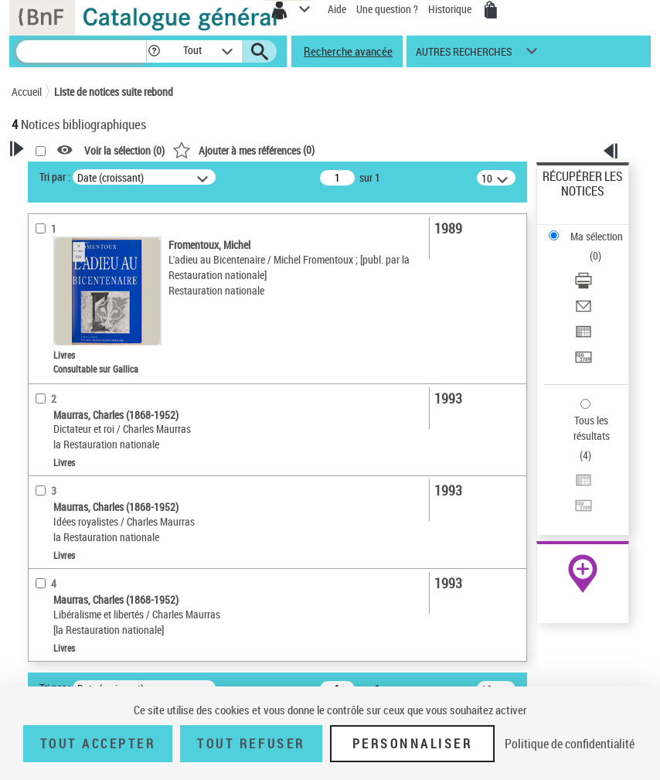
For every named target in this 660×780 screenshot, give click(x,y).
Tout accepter (98, 743)
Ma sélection (596, 236)
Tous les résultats (591, 428)
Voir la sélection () (124, 150)
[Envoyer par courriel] (583, 311)
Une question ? (387, 9)
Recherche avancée (348, 51)
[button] (154, 51)
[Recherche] (81, 51)
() (243, 149)
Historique (451, 9)
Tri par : (54, 176)
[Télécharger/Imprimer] (583, 285)
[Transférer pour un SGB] (583, 362)
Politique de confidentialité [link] (569, 743)
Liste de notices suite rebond (113, 91)
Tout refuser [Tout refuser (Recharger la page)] (250, 743)
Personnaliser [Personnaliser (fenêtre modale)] (412, 743)
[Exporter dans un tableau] (583, 336)
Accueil (27, 91)
